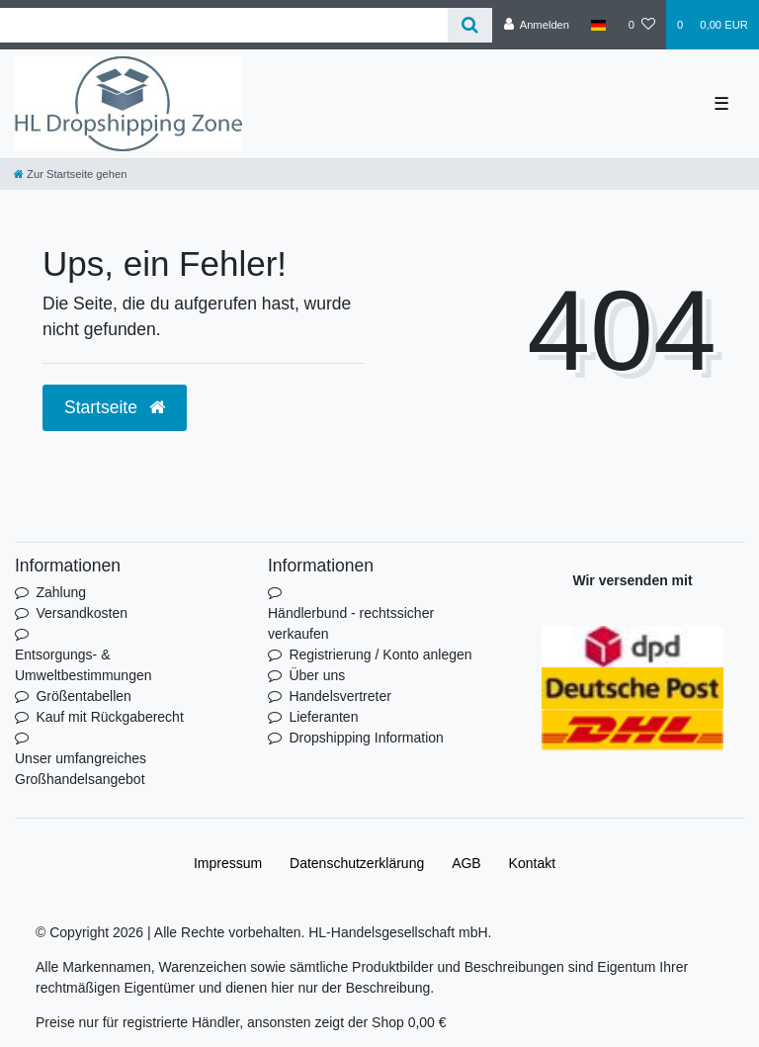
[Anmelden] (536, 24)
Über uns (317, 675)
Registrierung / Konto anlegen (380, 654)
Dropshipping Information (366, 737)
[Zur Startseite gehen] (70, 174)
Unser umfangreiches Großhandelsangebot (80, 768)
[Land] (598, 24)
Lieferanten (323, 717)
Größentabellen (83, 696)
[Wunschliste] (642, 24)
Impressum (228, 863)
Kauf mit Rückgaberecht (109, 717)
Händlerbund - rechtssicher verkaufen (351, 623)
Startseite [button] (114, 407)
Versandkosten (81, 613)
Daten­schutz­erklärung (357, 863)
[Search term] (224, 25)
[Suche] (470, 25)
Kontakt (532, 863)
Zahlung (61, 592)
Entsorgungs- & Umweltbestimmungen (83, 665)
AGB (466, 863)
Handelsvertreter (340, 696)
